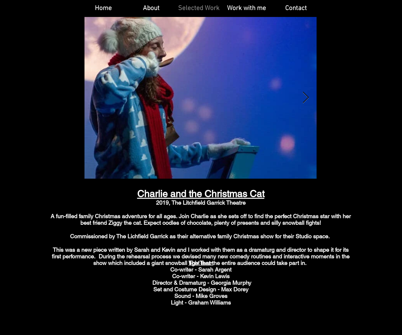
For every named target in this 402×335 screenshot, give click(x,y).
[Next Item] (305, 98)
